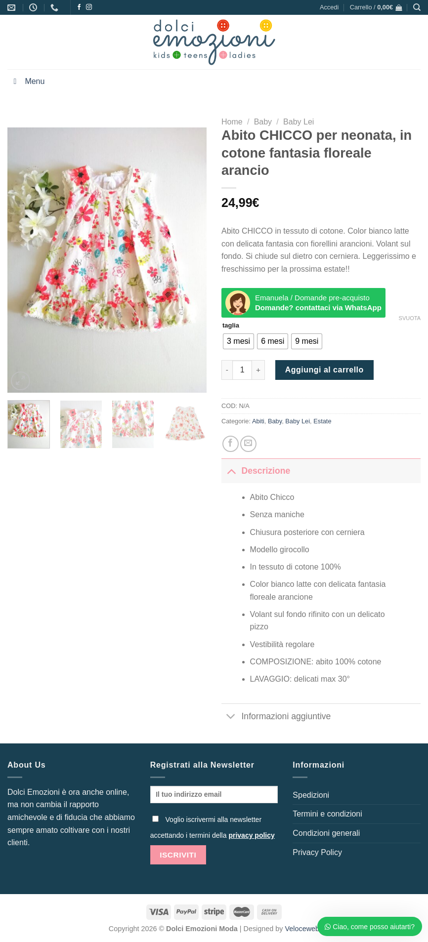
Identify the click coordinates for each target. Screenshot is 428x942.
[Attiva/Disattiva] (231, 470)
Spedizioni (311, 795)
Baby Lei (298, 122)
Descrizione (255, 470)
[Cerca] (417, 7)
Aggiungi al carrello (324, 370)
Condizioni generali (326, 833)
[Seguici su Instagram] (89, 7)
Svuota (410, 318)
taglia (230, 325)
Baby (263, 122)
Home (232, 122)
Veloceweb (302, 929)
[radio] (238, 341)
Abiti (258, 421)
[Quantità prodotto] (242, 370)
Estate (322, 421)
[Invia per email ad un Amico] (248, 444)
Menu (27, 81)
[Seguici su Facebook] (79, 7)
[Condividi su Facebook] (230, 444)
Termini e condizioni (327, 814)
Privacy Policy (317, 852)
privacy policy (251, 835)
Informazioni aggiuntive (276, 717)
